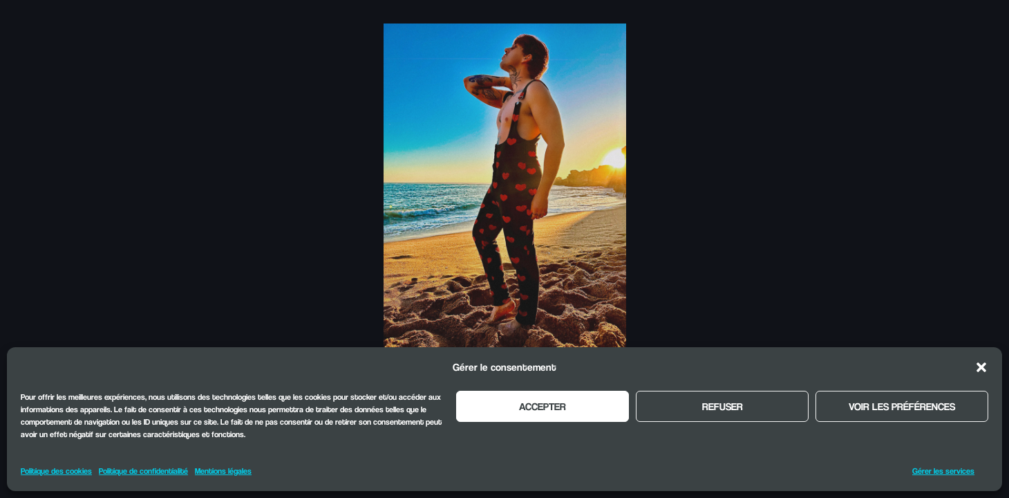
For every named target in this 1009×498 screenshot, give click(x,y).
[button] (981, 367)
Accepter (542, 406)
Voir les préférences (902, 406)
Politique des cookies (56, 470)
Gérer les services (943, 470)
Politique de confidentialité (143, 470)
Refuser (722, 406)
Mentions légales (223, 470)
